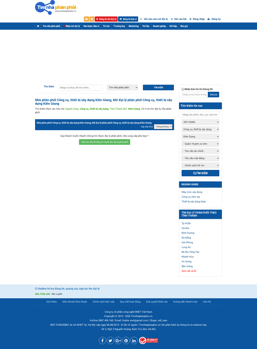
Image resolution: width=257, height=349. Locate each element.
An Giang (186, 261)
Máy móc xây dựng (192, 192)
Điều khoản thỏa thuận (74, 301)
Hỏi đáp (173, 26)
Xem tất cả (189, 271)
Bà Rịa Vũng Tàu (190, 252)
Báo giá (184, 26)
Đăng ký (214, 19)
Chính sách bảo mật (103, 301)
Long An (186, 247)
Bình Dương (188, 232)
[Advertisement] (128, 54)
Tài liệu (145, 26)
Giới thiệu (51, 301)
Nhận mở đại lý (72, 26)
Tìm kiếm (49, 86)
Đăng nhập (197, 19)
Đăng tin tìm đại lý (106, 19)
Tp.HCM (186, 223)
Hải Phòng (187, 242)
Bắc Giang (187, 266)
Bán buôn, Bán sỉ (91, 26)
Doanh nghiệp (159, 26)
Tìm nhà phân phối (51, 26)
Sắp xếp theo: (147, 126)
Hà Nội (185, 228)
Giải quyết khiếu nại (157, 301)
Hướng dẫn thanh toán (185, 301)
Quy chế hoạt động (130, 301)
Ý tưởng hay (119, 26)
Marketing (134, 26)
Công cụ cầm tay (191, 196)
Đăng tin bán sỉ (128, 19)
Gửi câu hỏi (179, 19)
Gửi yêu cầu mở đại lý (154, 19)
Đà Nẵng (186, 237)
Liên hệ (207, 301)
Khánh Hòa (188, 256)
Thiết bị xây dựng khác (194, 201)
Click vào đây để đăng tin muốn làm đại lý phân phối (104, 142)
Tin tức (106, 26)
